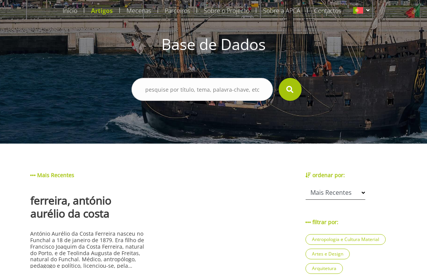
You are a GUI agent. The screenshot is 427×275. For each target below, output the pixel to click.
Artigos (102, 10)
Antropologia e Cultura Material (345, 239)
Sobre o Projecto (226, 10)
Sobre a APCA (281, 10)
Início (70, 10)
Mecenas (139, 10)
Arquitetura (324, 268)
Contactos (327, 10)
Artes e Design (327, 254)
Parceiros (177, 10)
